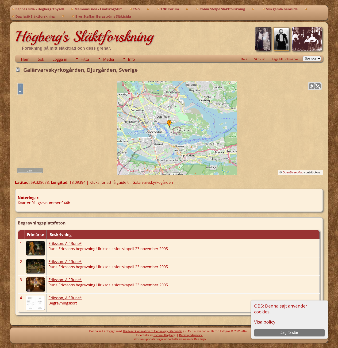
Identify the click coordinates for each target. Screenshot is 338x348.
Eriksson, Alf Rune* (65, 243)
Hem (25, 59)
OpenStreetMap (293, 172)
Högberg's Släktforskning (84, 36)
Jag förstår (289, 333)
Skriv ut (259, 59)
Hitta (85, 59)
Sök (41, 59)
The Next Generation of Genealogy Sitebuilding (153, 331)
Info (131, 59)
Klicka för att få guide (107, 182)
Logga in (60, 59)
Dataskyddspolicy (191, 335)
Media (108, 59)
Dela (244, 59)
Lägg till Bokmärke (285, 59)
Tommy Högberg (164, 335)
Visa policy (264, 322)
